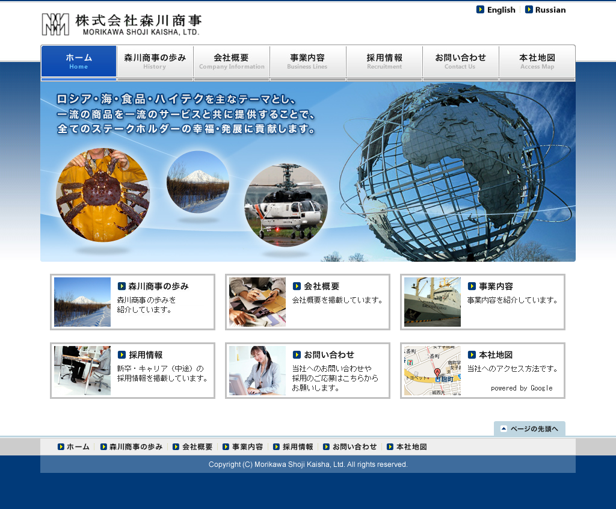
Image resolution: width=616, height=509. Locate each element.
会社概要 (232, 63)
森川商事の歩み (155, 63)
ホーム (72, 447)
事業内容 (308, 63)
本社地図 (537, 63)
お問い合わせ (461, 63)
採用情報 (384, 63)
